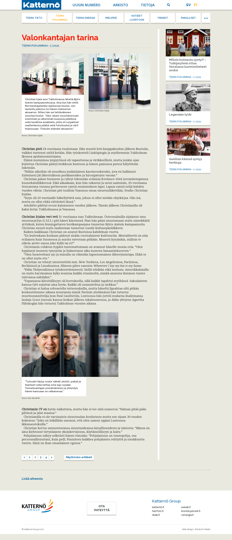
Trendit (162, 17)
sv (188, 5)
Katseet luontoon (137, 17)
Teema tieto (34, 17)
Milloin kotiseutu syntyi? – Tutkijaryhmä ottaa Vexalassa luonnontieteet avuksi (188, 65)
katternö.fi (158, 507)
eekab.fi (186, 507)
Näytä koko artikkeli (79, 457)
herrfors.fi (157, 511)
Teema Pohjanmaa (59, 17)
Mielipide (111, 17)
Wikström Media (202, 529)
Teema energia (85, 17)
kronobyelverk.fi (190, 511)
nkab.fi (156, 514)
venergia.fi (187, 514)
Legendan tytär (180, 114)
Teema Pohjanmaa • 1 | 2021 (40, 45)
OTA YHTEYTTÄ (102, 508)
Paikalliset (188, 17)
